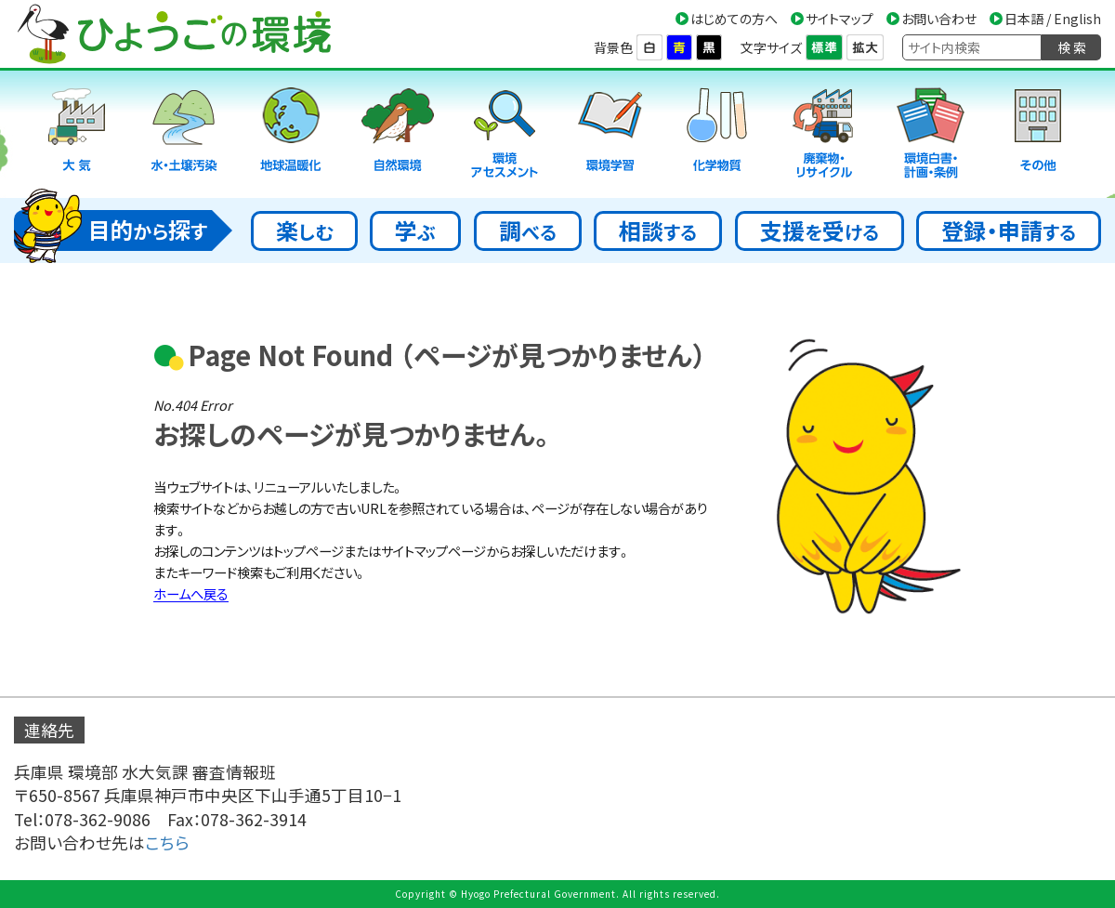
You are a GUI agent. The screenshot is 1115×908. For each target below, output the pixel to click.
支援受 (819, 230)
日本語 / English (1052, 18)
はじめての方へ (734, 18)
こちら (167, 842)
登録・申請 (1008, 230)
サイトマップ (839, 18)
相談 (658, 230)
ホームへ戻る (191, 593)
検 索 (1071, 47)
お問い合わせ (939, 18)
